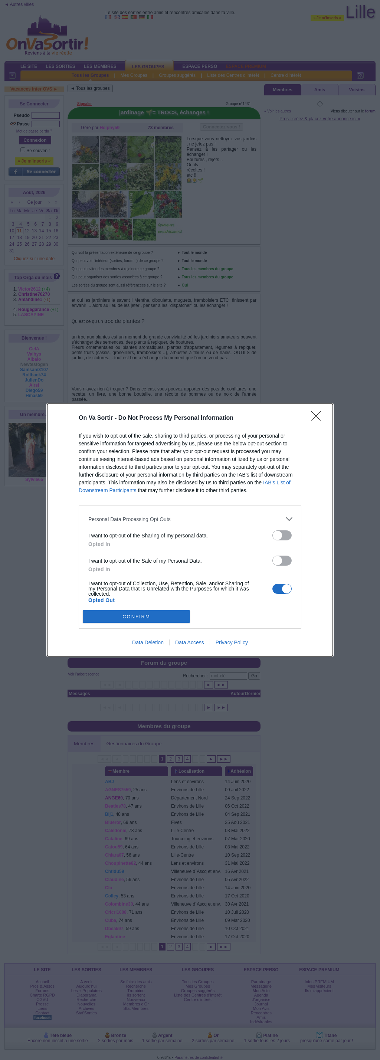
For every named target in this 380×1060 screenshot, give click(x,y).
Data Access (189, 642)
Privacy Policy (232, 642)
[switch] (282, 535)
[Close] (318, 418)
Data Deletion (148, 642)
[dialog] (190, 530)
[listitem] (190, 519)
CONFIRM (136, 616)
